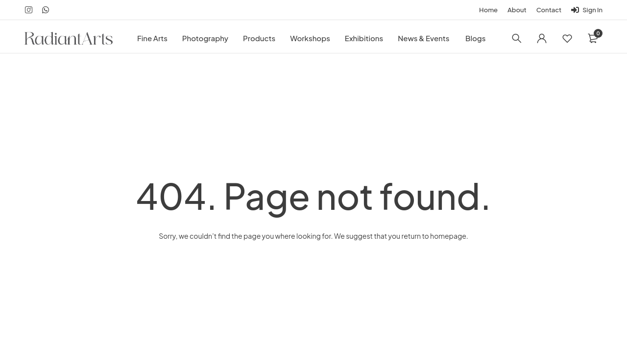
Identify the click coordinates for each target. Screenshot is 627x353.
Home (488, 10)
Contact (549, 10)
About (517, 10)
